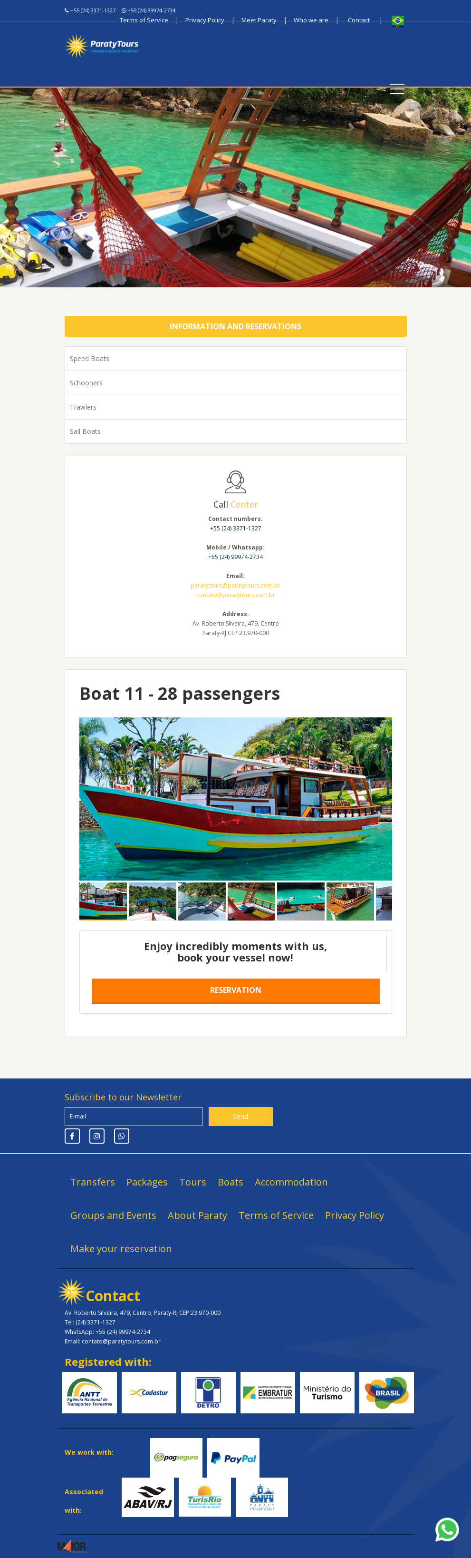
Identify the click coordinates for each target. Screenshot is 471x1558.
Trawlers (83, 407)
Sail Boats (85, 431)
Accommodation (291, 1182)
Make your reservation (121, 1248)
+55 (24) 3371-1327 (92, 10)
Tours (192, 1182)
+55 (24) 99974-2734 (151, 10)
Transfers (92, 1182)
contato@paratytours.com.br (235, 595)
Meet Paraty (259, 20)
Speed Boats (89, 358)
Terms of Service (144, 20)
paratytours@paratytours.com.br (235, 585)
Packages (147, 1182)
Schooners (86, 382)
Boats (230, 1182)
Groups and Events (113, 1215)
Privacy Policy (204, 20)
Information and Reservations (235, 326)
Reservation (235, 990)
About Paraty (197, 1215)
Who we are (311, 20)
